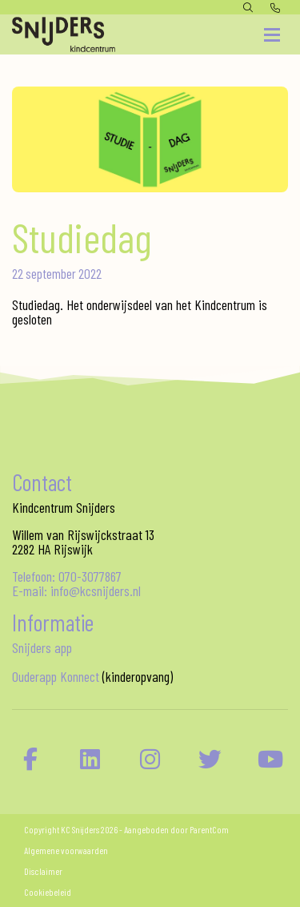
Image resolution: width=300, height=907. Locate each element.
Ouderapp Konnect (57, 676)
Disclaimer (43, 871)
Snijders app (42, 647)
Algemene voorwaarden (66, 850)
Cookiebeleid (47, 891)
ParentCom (209, 829)
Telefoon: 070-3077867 (67, 576)
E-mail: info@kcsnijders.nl (76, 590)
